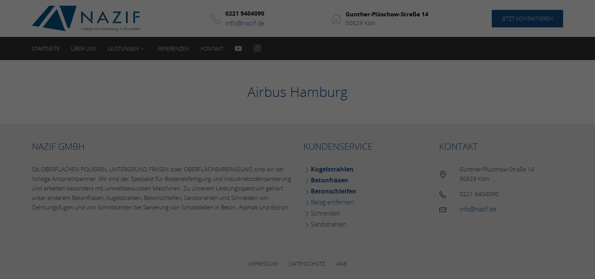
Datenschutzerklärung (259, 125)
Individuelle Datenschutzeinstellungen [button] (297, 222)
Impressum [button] (337, 238)
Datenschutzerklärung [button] (300, 238)
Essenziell (216, 150)
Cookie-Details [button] (261, 238)
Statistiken (287, 150)
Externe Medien (367, 150)
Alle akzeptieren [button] (297, 177)
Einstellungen (215, 132)
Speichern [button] (297, 199)
